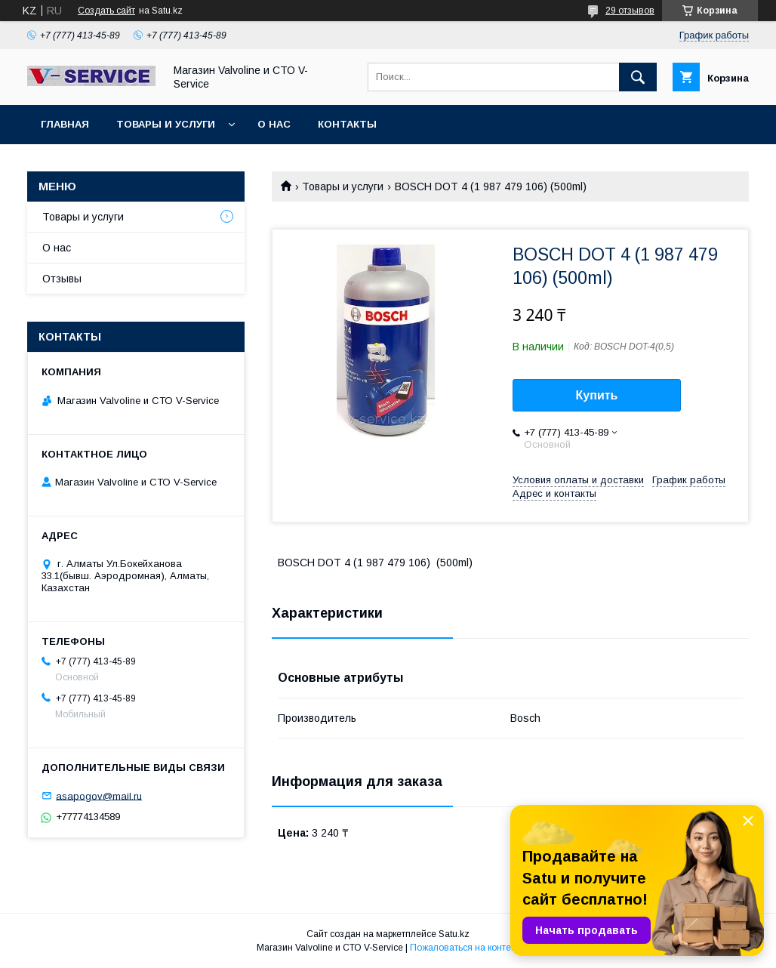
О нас (274, 124)
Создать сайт (106, 10)
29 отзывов (629, 10)
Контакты (347, 124)
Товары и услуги (165, 124)
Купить (597, 395)
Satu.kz (454, 934)
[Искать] (638, 77)
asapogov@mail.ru (99, 795)
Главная (65, 124)
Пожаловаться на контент (465, 947)
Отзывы (62, 279)
